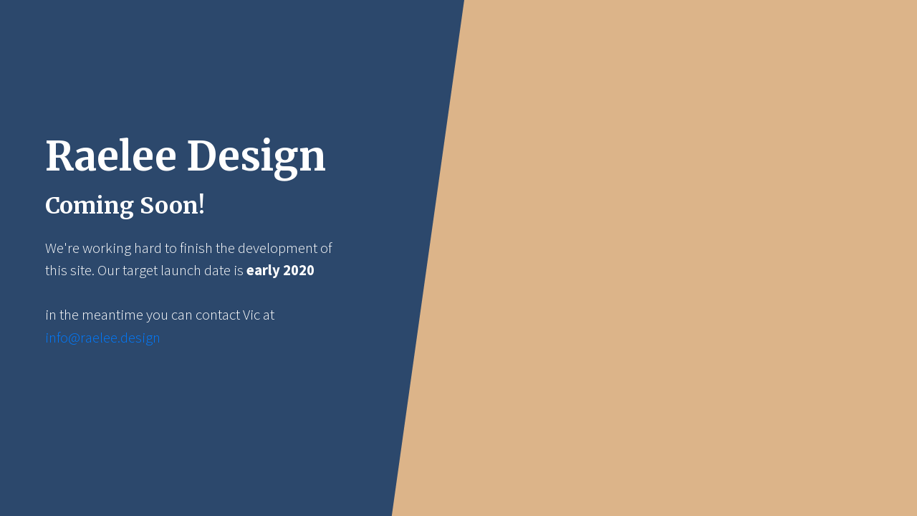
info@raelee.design (102, 337)
